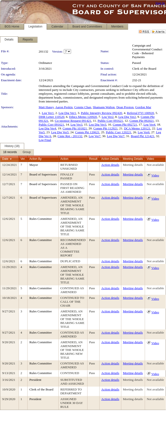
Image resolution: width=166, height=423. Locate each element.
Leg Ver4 (149, 124)
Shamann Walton (104, 107)
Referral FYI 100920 (140, 113)
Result (93, 159)
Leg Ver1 (48, 113)
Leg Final (45, 140)
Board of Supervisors (43, 174)
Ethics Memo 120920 (83, 117)
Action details (110, 165)
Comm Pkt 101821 (75, 128)
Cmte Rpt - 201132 (70, 136)
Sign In (160, 3)
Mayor (33, 165)
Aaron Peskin (63, 107)
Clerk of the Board (144, 68)
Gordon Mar (143, 107)
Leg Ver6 (144, 132)
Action (64, 159)
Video (155, 175)
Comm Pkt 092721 (125, 124)
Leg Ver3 (76, 124)
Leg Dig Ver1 (67, 113)
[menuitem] (10, 152)
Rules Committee (40, 219)
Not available (155, 165)
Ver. (23, 159)
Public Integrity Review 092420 (101, 113)
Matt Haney (46, 107)
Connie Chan (82, 107)
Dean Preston (124, 107)
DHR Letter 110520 (51, 117)
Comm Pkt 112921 (105, 128)
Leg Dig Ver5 (60, 132)
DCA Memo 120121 (137, 128)
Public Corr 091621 (110, 120)
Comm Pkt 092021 (142, 120)
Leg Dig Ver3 (97, 124)
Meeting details (133, 165)
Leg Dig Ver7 (115, 136)
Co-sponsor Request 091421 (73, 120)
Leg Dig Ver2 (127, 117)
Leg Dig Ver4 (47, 128)
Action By (35, 159)
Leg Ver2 (108, 117)
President (35, 380)
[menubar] (17, 152)
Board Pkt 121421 (142, 136)
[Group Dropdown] (27, 152)
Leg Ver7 (95, 136)
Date (5, 159)
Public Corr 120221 (118, 132)
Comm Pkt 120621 (87, 132)
